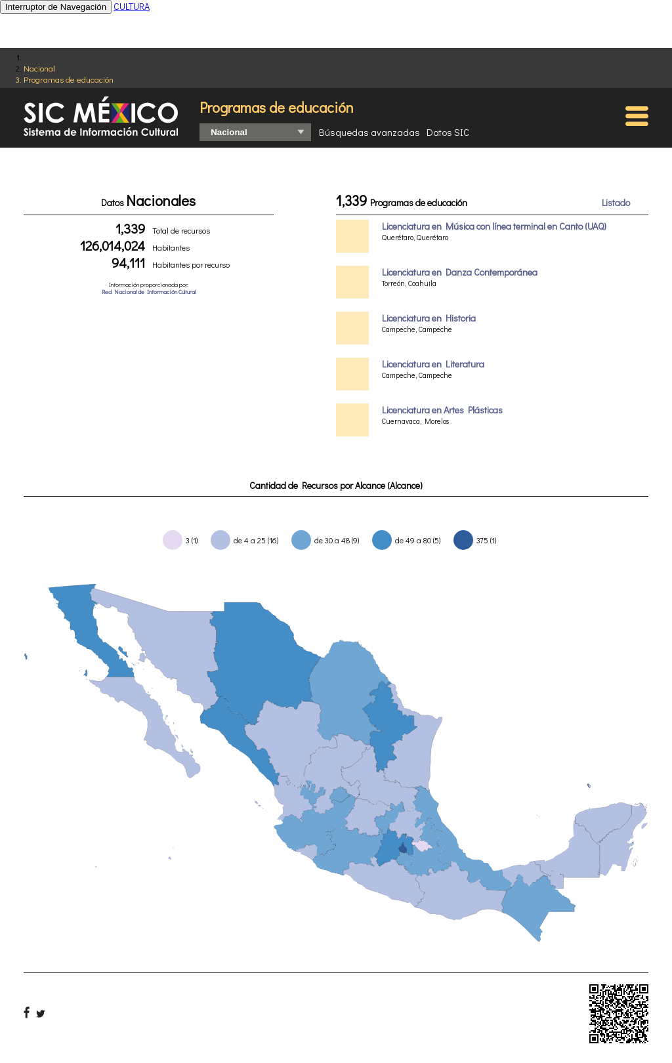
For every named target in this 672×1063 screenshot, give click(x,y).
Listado (616, 202)
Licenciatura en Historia (429, 318)
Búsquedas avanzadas (369, 131)
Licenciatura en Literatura (433, 364)
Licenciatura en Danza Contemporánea (459, 272)
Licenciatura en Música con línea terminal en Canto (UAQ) (494, 226)
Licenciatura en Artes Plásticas (442, 410)
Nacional (39, 67)
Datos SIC (448, 131)
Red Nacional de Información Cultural (149, 291)
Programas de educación (69, 79)
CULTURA (132, 6)
